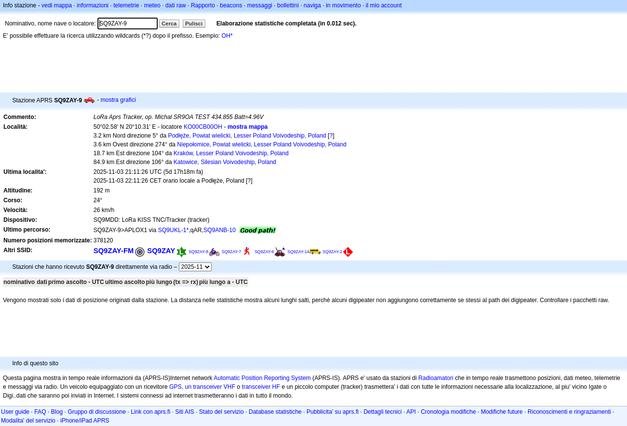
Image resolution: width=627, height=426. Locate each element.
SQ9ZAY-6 (264, 251)
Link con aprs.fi (150, 411)
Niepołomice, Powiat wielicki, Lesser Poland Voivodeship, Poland (262, 144)
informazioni (93, 5)
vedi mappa (57, 5)
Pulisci (193, 23)
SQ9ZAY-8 (198, 251)
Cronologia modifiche (448, 411)
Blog (57, 411)
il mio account (384, 5)
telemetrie (127, 5)
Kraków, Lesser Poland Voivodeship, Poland (231, 153)
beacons (231, 5)
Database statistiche (275, 411)
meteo (152, 5)
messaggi (259, 5)
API (411, 411)
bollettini (288, 5)
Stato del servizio (221, 411)
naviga (312, 5)
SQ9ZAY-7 (231, 251)
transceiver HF (261, 386)
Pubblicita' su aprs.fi (333, 411)
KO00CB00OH (203, 126)
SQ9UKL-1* (173, 230)
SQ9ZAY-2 (332, 251)
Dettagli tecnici (382, 411)
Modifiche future (502, 411)
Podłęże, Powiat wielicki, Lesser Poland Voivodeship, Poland (247, 135)
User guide (15, 411)
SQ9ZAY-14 (299, 251)
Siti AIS (184, 411)
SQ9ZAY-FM (114, 251)
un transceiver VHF (210, 386)
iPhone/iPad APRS (84, 420)
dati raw (176, 5)
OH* (227, 35)
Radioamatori (435, 378)
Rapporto (203, 5)
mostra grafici (118, 99)
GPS (175, 386)
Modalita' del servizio (28, 420)
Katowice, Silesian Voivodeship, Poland (224, 162)
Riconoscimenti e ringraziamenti (569, 411)
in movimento (343, 5)
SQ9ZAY (161, 251)
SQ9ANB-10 (219, 230)
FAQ (40, 411)
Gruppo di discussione (97, 411)
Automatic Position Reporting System (262, 378)
